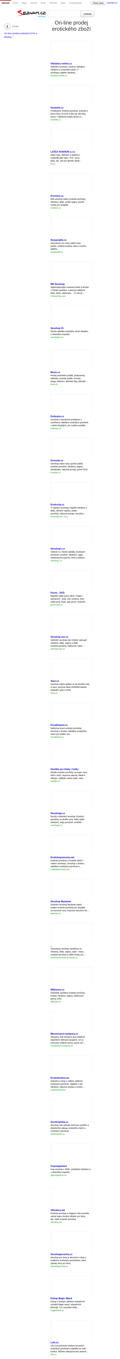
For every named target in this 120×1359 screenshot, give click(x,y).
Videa (63, 3)
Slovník (33, 3)
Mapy (24, 3)
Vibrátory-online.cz (61, 63)
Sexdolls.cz (57, 107)
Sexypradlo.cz (59, 240)
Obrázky (53, 3)
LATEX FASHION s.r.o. (63, 152)
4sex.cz (55, 681)
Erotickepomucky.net (62, 857)
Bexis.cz (55, 372)
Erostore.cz (57, 196)
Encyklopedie (75, 3)
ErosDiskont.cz (59, 725)
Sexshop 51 (57, 328)
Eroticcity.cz (57, 504)
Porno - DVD (57, 593)
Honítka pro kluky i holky (64, 769)
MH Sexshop (58, 284)
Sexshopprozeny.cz (61, 1254)
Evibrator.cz (57, 416)
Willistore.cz (57, 989)
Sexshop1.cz (58, 548)
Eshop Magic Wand (61, 1298)
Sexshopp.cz (58, 813)
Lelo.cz (55, 1342)
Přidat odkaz (98, 3)
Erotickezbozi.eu (60, 1078)
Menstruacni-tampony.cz (64, 1034)
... (51, 945)
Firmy (15, 3)
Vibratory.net (58, 1210)
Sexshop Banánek (61, 901)
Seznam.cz (112, 3)
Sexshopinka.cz (59, 1122)
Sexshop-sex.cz (59, 637)
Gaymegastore (59, 1166)
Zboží (43, 3)
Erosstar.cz (57, 460)
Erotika (15, 26)
